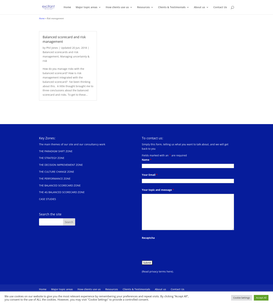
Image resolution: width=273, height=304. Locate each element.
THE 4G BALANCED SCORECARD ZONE (62, 192)
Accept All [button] (261, 297)
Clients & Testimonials (172, 7)
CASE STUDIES (47, 199)
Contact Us (220, 7)
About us (199, 7)
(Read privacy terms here (157, 271)
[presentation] (169, 249)
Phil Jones (52, 47)
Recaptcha (148, 238)
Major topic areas (86, 7)
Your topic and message (158, 189)
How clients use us (117, 7)
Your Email (150, 174)
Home (67, 7)
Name (146, 159)
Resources (143, 7)
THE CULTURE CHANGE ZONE (56, 171)
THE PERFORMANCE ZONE (54, 178)
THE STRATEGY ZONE (51, 158)
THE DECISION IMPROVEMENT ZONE (61, 164)
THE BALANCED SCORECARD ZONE (60, 185)
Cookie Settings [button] (241, 297)
